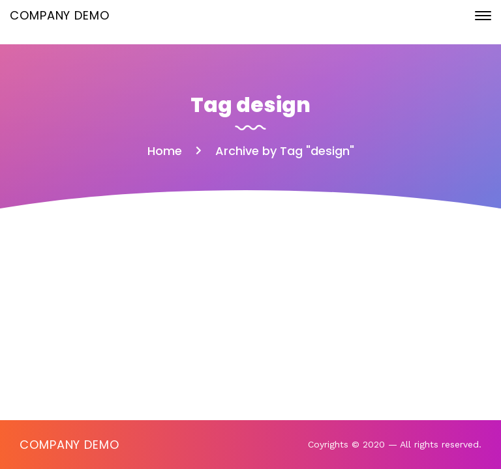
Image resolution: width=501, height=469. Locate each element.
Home (164, 151)
